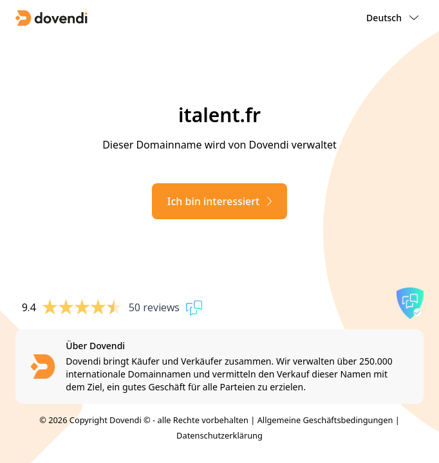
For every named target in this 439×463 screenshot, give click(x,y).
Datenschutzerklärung (219, 435)
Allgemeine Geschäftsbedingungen (325, 420)
